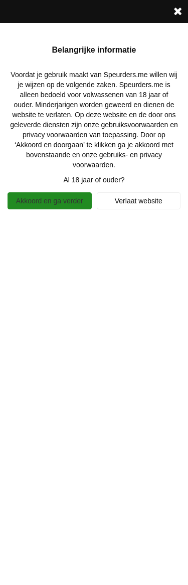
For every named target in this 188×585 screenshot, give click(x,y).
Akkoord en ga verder (49, 201)
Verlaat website (138, 201)
